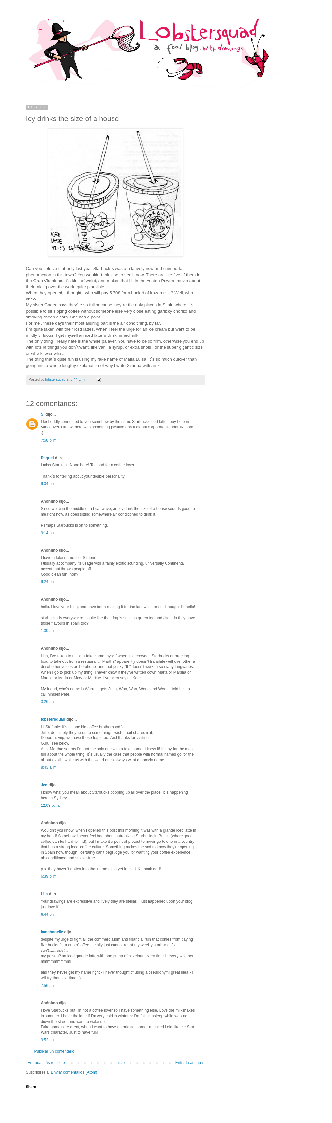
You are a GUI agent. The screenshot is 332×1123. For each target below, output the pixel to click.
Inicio (120, 1062)
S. (42, 414)
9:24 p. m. (49, 581)
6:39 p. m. (49, 876)
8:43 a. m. (49, 767)
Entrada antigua (189, 1062)
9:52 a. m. (49, 1040)
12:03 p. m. (50, 805)
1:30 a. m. (49, 630)
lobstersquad (53, 719)
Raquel (47, 458)
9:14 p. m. (49, 533)
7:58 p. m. (49, 440)
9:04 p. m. (49, 483)
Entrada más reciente (46, 1062)
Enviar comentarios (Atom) (74, 1072)
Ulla (44, 894)
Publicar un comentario (54, 1051)
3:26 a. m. (49, 701)
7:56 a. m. (49, 985)
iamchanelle (52, 932)
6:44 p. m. (49, 914)
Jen (44, 785)
